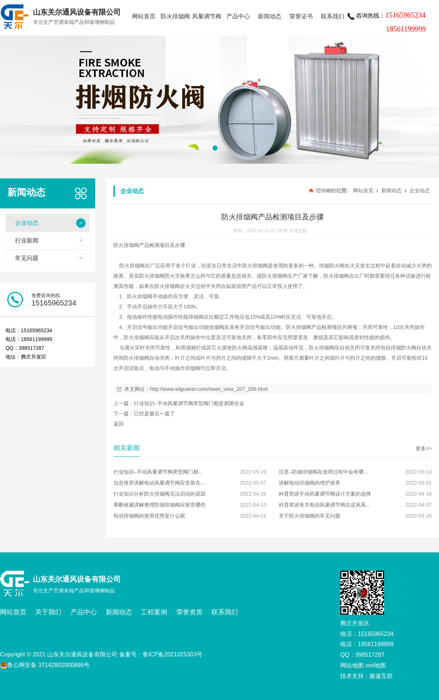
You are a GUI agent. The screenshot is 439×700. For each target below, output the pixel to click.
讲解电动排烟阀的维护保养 (309, 483)
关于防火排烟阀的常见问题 (309, 516)
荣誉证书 (301, 16)
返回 (118, 424)
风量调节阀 (206, 16)
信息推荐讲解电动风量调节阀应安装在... (159, 483)
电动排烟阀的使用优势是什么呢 (149, 516)
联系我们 (332, 16)
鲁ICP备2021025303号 (173, 654)
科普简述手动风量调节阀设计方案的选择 (325, 494)
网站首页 (143, 16)
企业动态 (419, 190)
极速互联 (381, 676)
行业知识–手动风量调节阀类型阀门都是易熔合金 (189, 403)
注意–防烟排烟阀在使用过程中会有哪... (323, 472)
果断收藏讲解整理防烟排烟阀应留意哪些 (159, 505)
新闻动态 (269, 16)
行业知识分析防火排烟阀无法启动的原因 (159, 494)
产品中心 (238, 16)
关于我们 (48, 612)
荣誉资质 (189, 612)
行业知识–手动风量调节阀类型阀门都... (157, 472)
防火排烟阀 (175, 16)
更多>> (424, 448)
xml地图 (375, 665)
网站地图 (352, 665)
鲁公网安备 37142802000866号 (45, 665)
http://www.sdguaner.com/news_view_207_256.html (208, 389)
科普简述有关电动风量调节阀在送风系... (324, 505)
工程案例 (154, 612)
